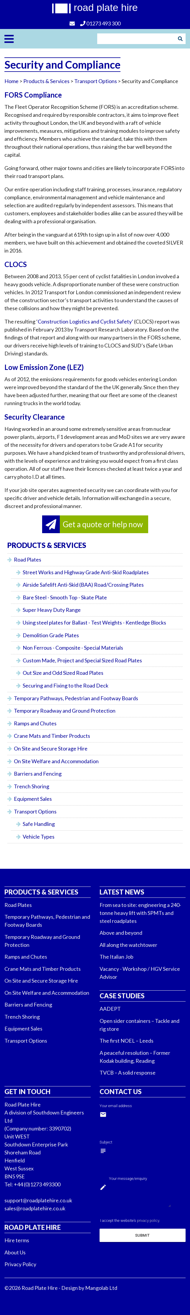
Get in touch (27, 1092)
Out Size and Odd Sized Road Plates (63, 672)
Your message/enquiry (128, 1178)
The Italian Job (116, 956)
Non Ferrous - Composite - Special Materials (73, 647)
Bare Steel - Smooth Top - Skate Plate (65, 597)
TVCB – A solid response (128, 1072)
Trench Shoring (31, 786)
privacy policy (148, 1220)
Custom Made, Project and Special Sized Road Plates (82, 660)
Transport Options (95, 81)
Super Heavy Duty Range (52, 609)
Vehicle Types (38, 836)
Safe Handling (39, 824)
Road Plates (27, 559)
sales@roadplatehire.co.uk (34, 1208)
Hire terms (16, 1240)
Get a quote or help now (103, 524)
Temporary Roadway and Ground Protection (64, 710)
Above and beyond (121, 932)
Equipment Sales (33, 798)
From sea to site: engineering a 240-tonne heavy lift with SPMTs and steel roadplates (140, 913)
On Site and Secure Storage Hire (50, 748)
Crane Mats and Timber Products (52, 735)
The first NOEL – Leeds (126, 1040)
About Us (15, 1252)
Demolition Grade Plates (51, 635)
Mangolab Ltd (101, 1288)
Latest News (122, 892)
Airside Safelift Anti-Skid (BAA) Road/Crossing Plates (83, 584)
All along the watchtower (128, 945)
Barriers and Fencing (38, 773)
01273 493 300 (100, 23)
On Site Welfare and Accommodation (56, 761)
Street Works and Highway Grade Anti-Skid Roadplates (86, 572)
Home (11, 81)
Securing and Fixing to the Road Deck (65, 685)
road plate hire (106, 7)
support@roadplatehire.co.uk (38, 1200)
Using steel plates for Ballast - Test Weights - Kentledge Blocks (94, 622)
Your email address (116, 1106)
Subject (106, 1142)
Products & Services (41, 892)
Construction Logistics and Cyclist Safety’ (85, 321)
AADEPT (110, 1008)
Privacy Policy (20, 1264)
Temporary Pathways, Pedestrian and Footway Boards (76, 698)
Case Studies (122, 996)
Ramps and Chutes (35, 723)
